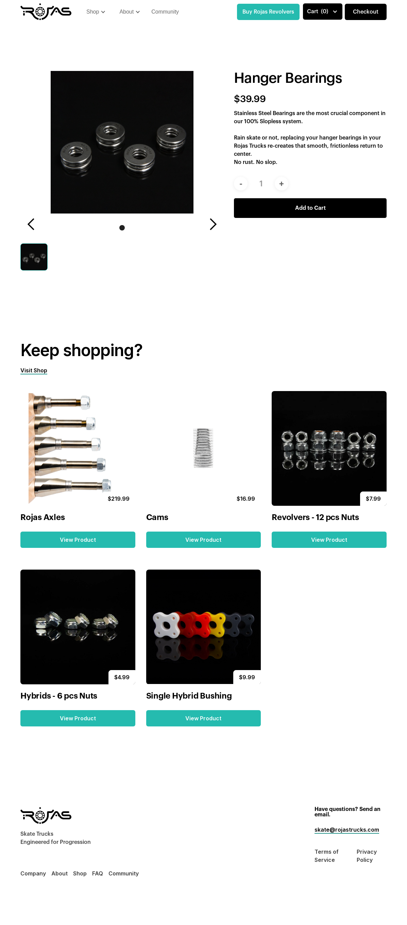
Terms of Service (327, 855)
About (59, 873)
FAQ (97, 873)
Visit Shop (33, 370)
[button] (96, 12)
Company (33, 873)
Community (165, 12)
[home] (45, 12)
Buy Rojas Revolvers (268, 12)
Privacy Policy (367, 855)
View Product (78, 539)
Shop (80, 873)
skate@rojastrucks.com (347, 829)
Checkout (365, 12)
